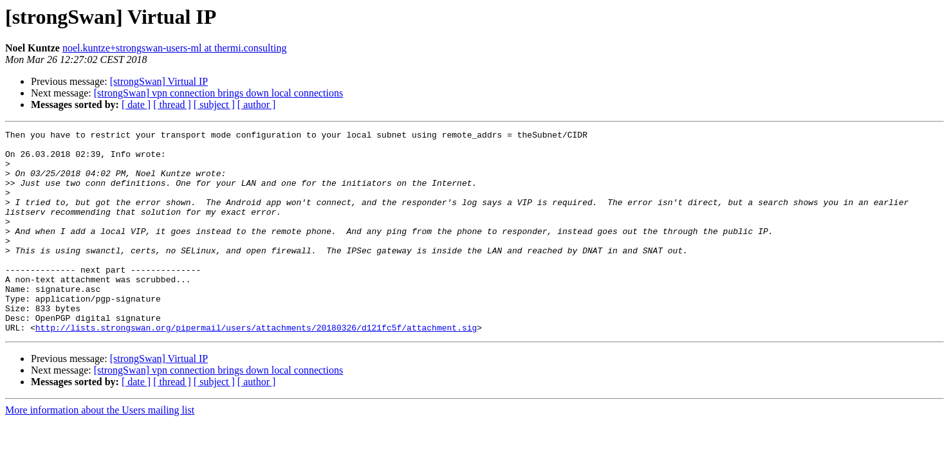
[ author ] (256, 104)
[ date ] (136, 104)
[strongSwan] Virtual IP (159, 81)
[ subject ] (214, 104)
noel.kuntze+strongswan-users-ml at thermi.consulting (174, 47)
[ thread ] (172, 104)
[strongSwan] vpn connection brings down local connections (218, 92)
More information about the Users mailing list (99, 450)
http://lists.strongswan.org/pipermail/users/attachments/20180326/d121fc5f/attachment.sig (256, 368)
